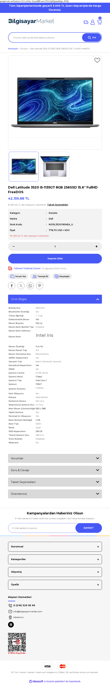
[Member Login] (92, 22)
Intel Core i (41, 380)
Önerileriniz (19, 494)
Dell (51, 218)
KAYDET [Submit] (89, 528)
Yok (37, 319)
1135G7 (39, 384)
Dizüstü (53, 213)
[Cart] (99, 22)
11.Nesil (39, 376)
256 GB (39, 431)
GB (38, 420)
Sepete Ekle (55, 258)
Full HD (39, 346)
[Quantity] (55, 246)
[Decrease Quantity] (11, 246)
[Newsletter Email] (55, 528)
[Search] (55, 37)
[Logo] (31, 22)
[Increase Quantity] (98, 246)
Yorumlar (17, 458)
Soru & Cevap (20, 470)
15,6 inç (39, 323)
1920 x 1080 (41, 408)
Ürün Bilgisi (19, 299)
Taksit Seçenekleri (23, 482)
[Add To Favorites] (97, 60)
